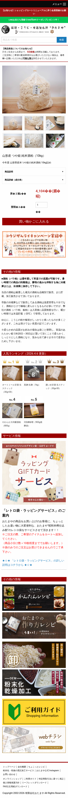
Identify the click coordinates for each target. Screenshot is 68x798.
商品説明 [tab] (9, 171)
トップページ (9, 767)
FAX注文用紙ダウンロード (15, 786)
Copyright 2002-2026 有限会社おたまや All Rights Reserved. (34, 793)
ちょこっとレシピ (36, 767)
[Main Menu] (64, 4)
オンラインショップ (12, 779)
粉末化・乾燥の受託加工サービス (18, 770)
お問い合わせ (9, 774)
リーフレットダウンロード (34, 782)
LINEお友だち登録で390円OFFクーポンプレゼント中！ (34, 20)
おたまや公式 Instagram (47, 770)
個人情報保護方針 (11, 782)
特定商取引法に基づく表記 (51, 779)
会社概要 (22, 767)
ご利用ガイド (30, 779)
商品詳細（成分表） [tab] (14, 180)
